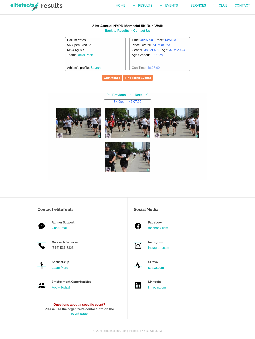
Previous (116, 95)
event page (79, 313)
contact (242, 5)
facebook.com (158, 228)
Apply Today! (61, 287)
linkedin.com (157, 287)
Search (96, 67)
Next (141, 95)
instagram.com (158, 247)
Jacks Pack (85, 55)
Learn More (60, 267)
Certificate (112, 78)
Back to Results (117, 30)
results (145, 5)
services (198, 5)
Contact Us (141, 30)
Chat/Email (59, 228)
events (171, 5)
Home (120, 5)
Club (223, 5)
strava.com (156, 267)
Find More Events (138, 78)
